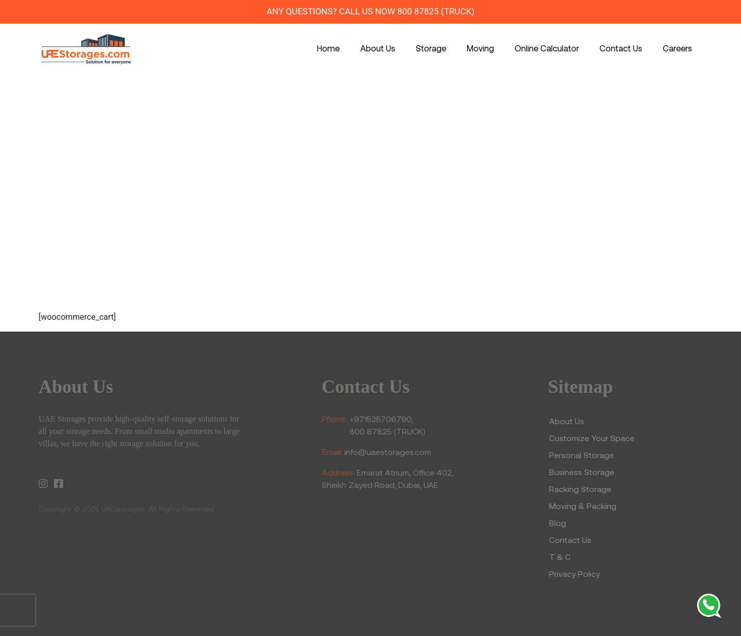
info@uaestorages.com (387, 452)
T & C (560, 556)
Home (328, 48)
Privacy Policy (574, 573)
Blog (557, 523)
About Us (377, 48)
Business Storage (582, 472)
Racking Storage (580, 489)
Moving (480, 48)
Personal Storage (581, 455)
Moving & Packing (582, 506)
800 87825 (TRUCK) (435, 11)
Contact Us (620, 48)
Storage (431, 48)
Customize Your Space (591, 438)
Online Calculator (547, 48)
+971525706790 (380, 419)
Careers (677, 48)
